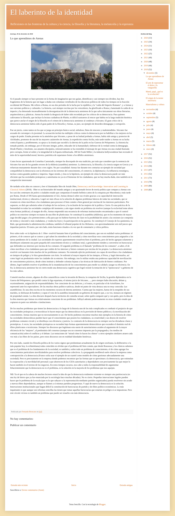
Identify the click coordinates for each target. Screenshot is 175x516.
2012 (146, 174)
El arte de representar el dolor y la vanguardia (154, 85)
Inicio (73, 485)
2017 (146, 154)
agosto (149, 121)
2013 (146, 170)
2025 (146, 42)
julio (148, 125)
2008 (146, 190)
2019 (146, 65)
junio (148, 129)
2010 (146, 182)
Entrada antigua (126, 485)
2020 (146, 62)
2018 (146, 69)
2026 (146, 38)
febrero (149, 145)
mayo (148, 133)
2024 (146, 46)
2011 (146, 178)
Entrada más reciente (19, 485)
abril (148, 137)
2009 (146, 186)
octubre (149, 113)
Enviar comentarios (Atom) (33, 490)
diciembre (150, 73)
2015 (146, 162)
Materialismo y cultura (155, 104)
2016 (146, 158)
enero (148, 149)
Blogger (102, 504)
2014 (146, 166)
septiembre (151, 117)
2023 (146, 50)
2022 (146, 54)
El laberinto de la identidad (51, 12)
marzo (149, 141)
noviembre (150, 109)
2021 (146, 57)
